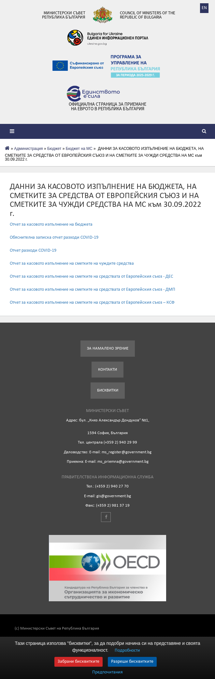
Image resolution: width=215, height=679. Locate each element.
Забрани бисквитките (78, 661)
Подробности (127, 650)
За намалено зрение (107, 348)
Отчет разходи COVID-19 (33, 250)
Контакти (107, 369)
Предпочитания (107, 672)
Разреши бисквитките (132, 661)
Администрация (28, 148)
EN (204, 8)
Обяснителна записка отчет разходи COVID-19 (54, 237)
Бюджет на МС (79, 148)
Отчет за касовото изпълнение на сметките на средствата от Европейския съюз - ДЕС (91, 276)
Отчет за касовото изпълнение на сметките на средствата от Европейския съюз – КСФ (92, 302)
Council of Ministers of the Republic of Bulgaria (147, 15)
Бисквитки (107, 390)
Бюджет (54, 148)
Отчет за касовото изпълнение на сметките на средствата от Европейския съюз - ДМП (92, 289)
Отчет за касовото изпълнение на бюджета (51, 224)
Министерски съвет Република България (63, 15)
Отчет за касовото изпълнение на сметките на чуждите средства (72, 263)
